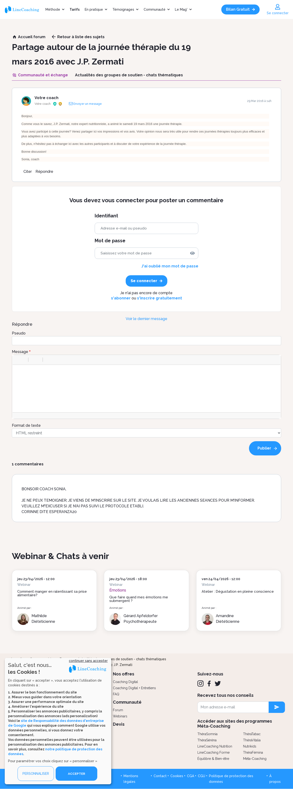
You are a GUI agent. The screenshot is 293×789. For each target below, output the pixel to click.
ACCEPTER (76, 773)
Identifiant (106, 216)
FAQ (116, 694)
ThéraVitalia (252, 740)
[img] (192, 253)
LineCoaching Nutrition (214, 746)
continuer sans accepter (88, 661)
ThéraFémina (253, 752)
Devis (118, 724)
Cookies (176, 776)
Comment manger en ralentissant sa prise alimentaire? (52, 593)
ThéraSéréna (207, 740)
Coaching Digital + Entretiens (134, 688)
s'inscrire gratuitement (159, 298)
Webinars (120, 716)
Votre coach (46, 98)
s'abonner (121, 298)
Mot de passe (110, 240)
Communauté (154, 9)
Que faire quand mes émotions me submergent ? (138, 599)
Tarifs (75, 9)
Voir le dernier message (146, 319)
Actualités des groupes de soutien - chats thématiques (122, 659)
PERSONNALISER (35, 773)
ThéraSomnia (207, 734)
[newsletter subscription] (277, 707)
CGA (190, 776)
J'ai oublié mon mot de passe (169, 266)
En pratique (94, 9)
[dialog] (58, 721)
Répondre (44, 171)
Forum (118, 710)
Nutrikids (249, 746)
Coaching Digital (125, 682)
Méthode (52, 9)
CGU (201, 776)
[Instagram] (200, 683)
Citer (27, 171)
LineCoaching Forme (213, 752)
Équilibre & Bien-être (213, 759)
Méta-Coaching (254, 759)
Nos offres (123, 673)
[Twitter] (218, 683)
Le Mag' (181, 9)
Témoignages (123, 9)
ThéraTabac (252, 734)
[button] (17, 360)
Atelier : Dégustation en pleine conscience (238, 591)
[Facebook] (209, 683)
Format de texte (26, 425)
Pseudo (19, 333)
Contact (160, 776)
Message (20, 351)
